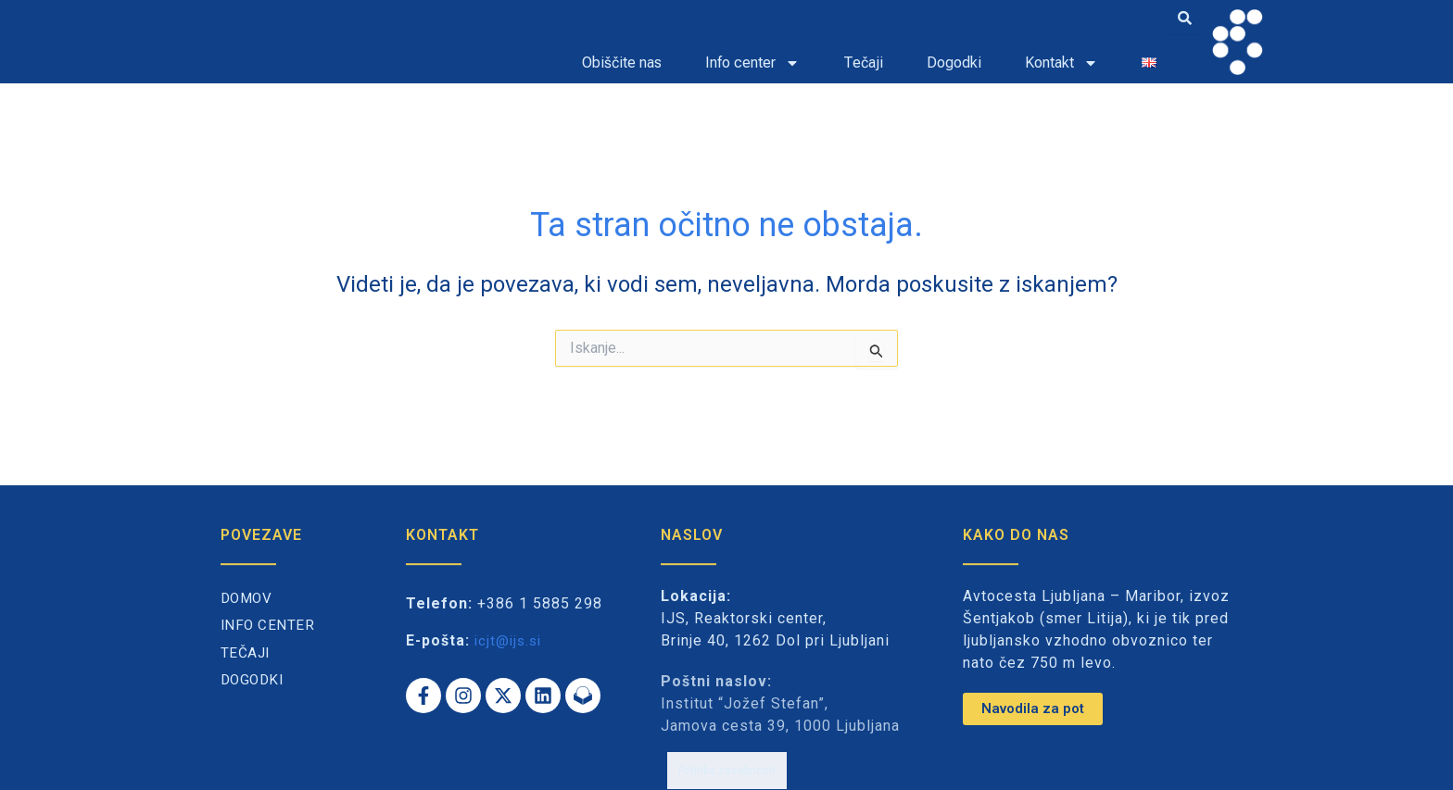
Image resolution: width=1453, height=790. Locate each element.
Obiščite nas (622, 62)
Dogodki (954, 62)
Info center (752, 63)
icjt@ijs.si (510, 640)
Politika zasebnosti (727, 760)
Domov (248, 599)
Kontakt (1061, 63)
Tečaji (863, 62)
